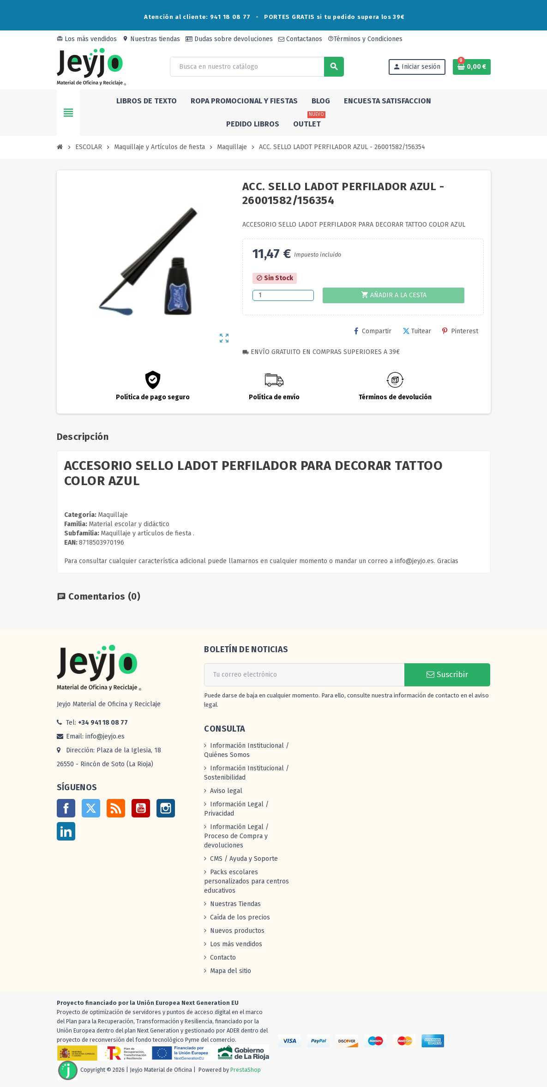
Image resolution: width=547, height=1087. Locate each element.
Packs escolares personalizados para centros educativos (246, 881)
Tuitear (417, 331)
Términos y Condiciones (365, 39)
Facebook (66, 808)
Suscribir (447, 674)
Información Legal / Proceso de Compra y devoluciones (236, 836)
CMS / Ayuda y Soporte (244, 859)
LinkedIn (66, 831)
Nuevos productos (237, 931)
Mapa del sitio (230, 971)
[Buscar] (256, 67)
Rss (116, 808)
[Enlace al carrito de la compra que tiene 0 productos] (472, 67)
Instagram (165, 808)
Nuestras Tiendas (235, 904)
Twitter (91, 808)
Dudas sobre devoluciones (229, 39)
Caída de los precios (240, 917)
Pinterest (460, 331)
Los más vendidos (87, 39)
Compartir (372, 331)
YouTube (141, 808)
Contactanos (300, 39)
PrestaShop (245, 1070)
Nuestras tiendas (151, 39)
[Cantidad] (283, 295)
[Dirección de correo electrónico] (304, 674)
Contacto (223, 957)
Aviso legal (226, 791)
